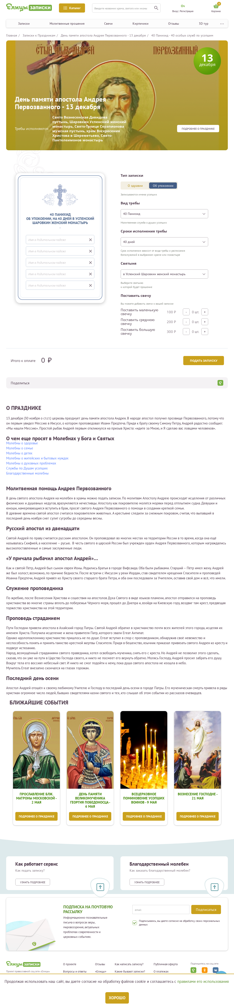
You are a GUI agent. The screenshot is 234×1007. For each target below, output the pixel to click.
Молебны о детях (19, 453)
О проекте (69, 965)
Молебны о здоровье (22, 443)
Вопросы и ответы (75, 972)
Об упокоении (163, 186)
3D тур (203, 23)
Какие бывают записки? (130, 972)
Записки (24, 23)
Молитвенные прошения (67, 23)
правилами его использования (203, 981)
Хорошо (117, 997)
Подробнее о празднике (198, 128)
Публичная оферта (166, 965)
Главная (11, 35)
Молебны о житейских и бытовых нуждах (37, 458)
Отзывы (173, 23)
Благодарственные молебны (27, 473)
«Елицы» (100, 972)
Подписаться (206, 909)
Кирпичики (141, 23)
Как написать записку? (129, 965)
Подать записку (203, 361)
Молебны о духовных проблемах (31, 463)
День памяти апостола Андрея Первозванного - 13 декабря (103, 35)
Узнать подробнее (32, 882)
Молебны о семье (19, 448)
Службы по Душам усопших (27, 468)
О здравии (135, 186)
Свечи (108, 23)
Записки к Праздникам (39, 35)
